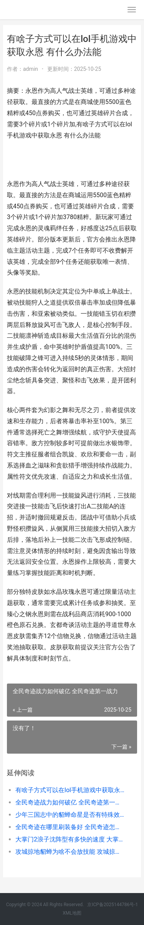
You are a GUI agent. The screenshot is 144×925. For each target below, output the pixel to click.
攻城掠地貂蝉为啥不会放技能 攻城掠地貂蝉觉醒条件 (70, 851)
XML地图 (72, 913)
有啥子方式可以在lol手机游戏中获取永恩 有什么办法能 (70, 790)
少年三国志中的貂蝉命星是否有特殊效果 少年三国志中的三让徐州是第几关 (70, 814)
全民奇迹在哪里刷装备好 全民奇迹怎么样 (70, 827)
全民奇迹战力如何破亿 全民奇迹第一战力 (70, 802)
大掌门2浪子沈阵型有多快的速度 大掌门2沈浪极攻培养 (70, 839)
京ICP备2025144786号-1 (112, 904)
